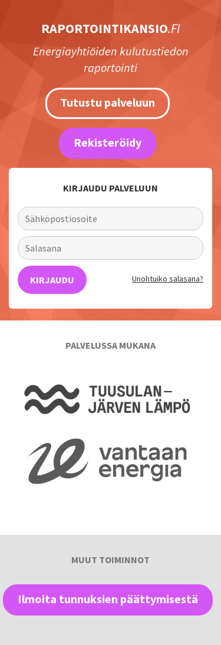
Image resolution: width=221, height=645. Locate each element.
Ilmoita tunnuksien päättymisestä (108, 598)
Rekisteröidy (107, 142)
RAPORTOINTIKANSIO (110, 28)
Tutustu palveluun (107, 102)
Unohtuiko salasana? (167, 278)
